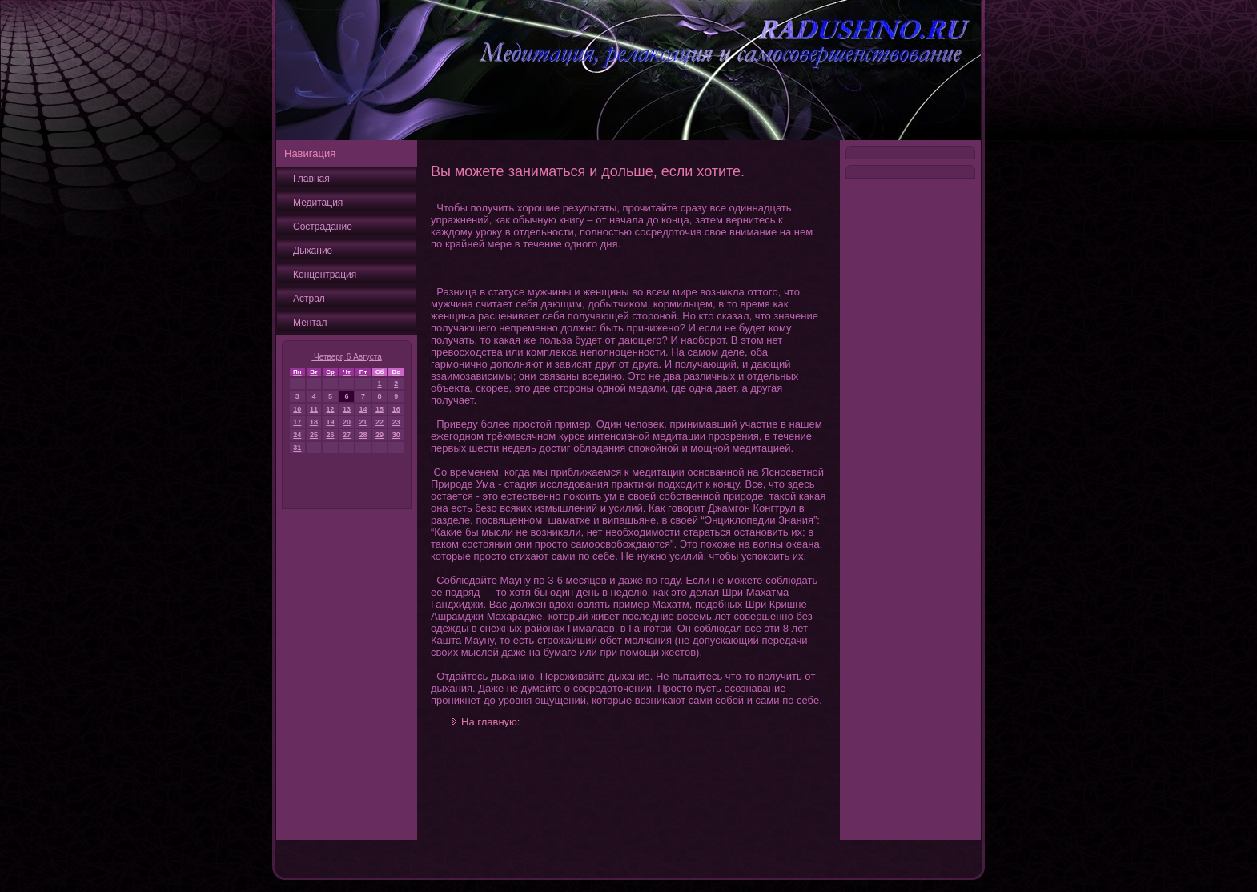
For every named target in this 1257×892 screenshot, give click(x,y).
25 (314, 435)
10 (297, 409)
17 (297, 422)
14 (363, 409)
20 (347, 422)
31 (297, 448)
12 (331, 409)
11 (314, 409)
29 (379, 435)
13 (347, 409)
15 (379, 409)
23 (396, 422)
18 (314, 422)
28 (363, 435)
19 (331, 422)
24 (297, 435)
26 (331, 435)
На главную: (490, 722)
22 (379, 422)
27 (347, 435)
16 (396, 409)
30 (396, 435)
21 (363, 422)
